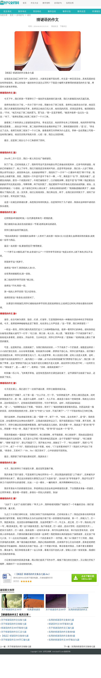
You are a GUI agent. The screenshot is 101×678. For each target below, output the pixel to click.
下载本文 (63, 27)
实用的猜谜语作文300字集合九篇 (64, 640)
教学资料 (46, 3)
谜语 (29, 15)
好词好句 (58, 3)
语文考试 (7, 11)
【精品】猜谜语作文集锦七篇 (15, 636)
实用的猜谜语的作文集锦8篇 (62, 632)
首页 (24, 3)
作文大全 (34, 3)
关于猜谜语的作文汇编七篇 (61, 628)
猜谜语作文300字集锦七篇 (61, 624)
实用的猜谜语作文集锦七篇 (61, 620)
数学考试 (22, 11)
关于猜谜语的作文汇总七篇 (13, 632)
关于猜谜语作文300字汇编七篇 (15, 640)
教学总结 (52, 11)
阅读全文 (54, 27)
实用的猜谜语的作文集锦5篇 (62, 636)
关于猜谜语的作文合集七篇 (13, 620)
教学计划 (67, 11)
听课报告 (96, 11)
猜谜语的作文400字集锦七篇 (14, 628)
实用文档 (70, 3)
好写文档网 (47, 652)
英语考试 (37, 11)
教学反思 (81, 11)
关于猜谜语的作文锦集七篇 (13, 624)
